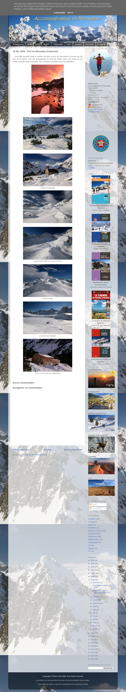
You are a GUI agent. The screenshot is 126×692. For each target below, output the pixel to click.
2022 (93, 573)
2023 (93, 570)
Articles (93, 504)
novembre (97, 597)
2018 (93, 636)
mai (94, 616)
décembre (97, 582)
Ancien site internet (95, 109)
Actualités (91, 519)
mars (95, 623)
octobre (96, 600)
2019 (93, 633)
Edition (90, 525)
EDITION (101, 44)
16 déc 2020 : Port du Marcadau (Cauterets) (101, 592)
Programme (92, 533)
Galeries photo (93, 112)
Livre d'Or (90, 44)
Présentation (18, 44)
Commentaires (96, 508)
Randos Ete (92, 536)
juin (94, 613)
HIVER (46, 44)
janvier (95, 629)
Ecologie (91, 522)
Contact (78, 44)
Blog (29, 44)
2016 (93, 643)
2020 (93, 580)
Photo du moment (94, 531)
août (94, 606)
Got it (70, 13)
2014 (93, 649)
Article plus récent (22, 449)
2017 (93, 639)
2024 (93, 567)
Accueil (47, 449)
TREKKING (58, 44)
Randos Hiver (93, 539)
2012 (93, 656)
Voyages (91, 548)
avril (94, 619)
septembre (97, 603)
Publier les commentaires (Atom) (35, 455)
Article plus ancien (73, 449)
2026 (93, 560)
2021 (93, 576)
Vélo (90, 545)
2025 (93, 564)
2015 (93, 646)
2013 (93, 652)
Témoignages (93, 542)
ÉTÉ (37, 44)
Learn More (59, 13)
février (95, 626)
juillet (95, 610)
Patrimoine (92, 528)
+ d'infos (91, 168)
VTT (69, 44)
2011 (93, 659)
